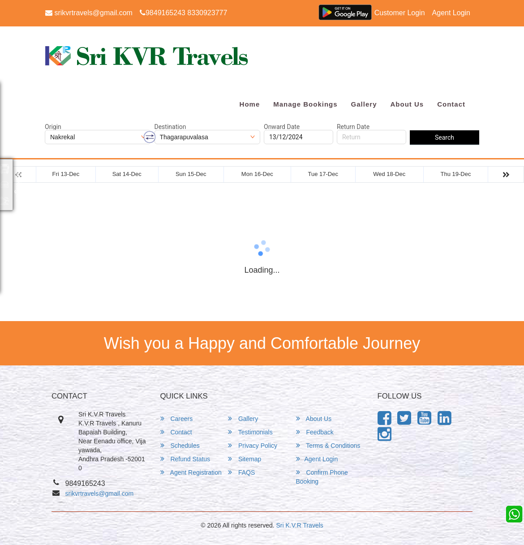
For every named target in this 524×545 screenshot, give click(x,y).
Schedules (180, 445)
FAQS (241, 472)
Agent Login (451, 13)
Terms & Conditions (328, 445)
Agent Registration (191, 472)
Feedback (315, 432)
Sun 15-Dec (191, 174)
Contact (451, 104)
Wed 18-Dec (389, 174)
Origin (53, 127)
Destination (170, 127)
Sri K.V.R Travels (299, 525)
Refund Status (185, 459)
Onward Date (282, 127)
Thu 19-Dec (456, 174)
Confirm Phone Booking (322, 476)
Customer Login (399, 13)
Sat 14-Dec (127, 174)
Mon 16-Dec (257, 174)
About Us (407, 104)
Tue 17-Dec (323, 174)
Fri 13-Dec (66, 174)
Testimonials (250, 432)
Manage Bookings (305, 104)
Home (250, 104)
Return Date (353, 127)
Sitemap (244, 459)
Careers (176, 418)
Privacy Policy (252, 445)
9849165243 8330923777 (183, 13)
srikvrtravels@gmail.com (89, 13)
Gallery (364, 104)
